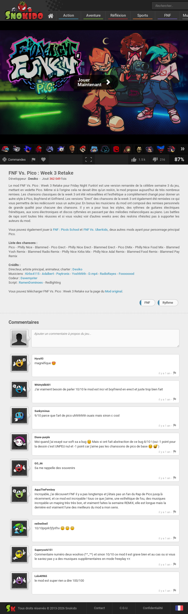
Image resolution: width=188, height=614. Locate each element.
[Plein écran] (88, 159)
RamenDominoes (31, 282)
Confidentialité (153, 608)
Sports (142, 15)
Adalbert (48, 274)
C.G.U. (124, 608)
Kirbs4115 (32, 274)
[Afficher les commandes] (14, 159)
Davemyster (29, 278)
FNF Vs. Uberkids (95, 229)
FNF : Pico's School (66, 229)
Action (68, 15)
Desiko (77, 269)
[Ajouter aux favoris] (43, 159)
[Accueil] (51, 15)
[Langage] (179, 608)
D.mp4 (92, 274)
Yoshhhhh (79, 274)
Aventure (93, 15)
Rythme (168, 302)
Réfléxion (118, 15)
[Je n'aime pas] (159, 159)
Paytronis (63, 274)
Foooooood (126, 274)
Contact (99, 608)
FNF (167, 15)
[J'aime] (139, 159)
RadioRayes (108, 274)
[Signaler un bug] (33, 159)
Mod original (113, 291)
